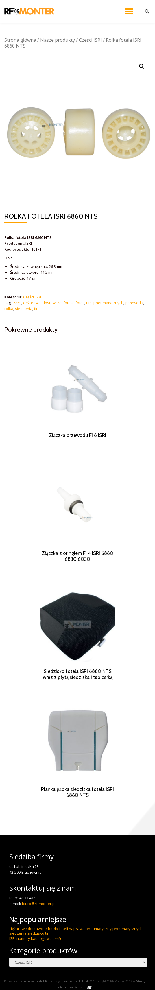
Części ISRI (90, 40)
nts (89, 302)
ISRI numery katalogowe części (36, 950)
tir (36, 308)
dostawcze (52, 302)
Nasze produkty (57, 40)
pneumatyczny (99, 940)
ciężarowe (32, 302)
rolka (8, 308)
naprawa (77, 940)
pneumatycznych (108, 302)
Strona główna (20, 40)
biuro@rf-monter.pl (39, 915)
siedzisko (35, 944)
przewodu (134, 302)
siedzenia (23, 308)
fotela (68, 302)
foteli (79, 302)
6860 (17, 302)
